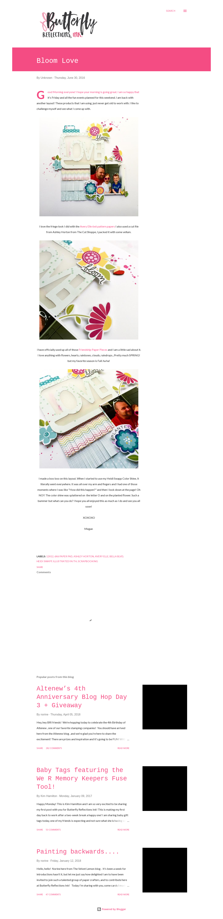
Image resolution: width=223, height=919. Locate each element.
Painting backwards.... (78, 851)
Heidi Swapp (44, 561)
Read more (123, 748)
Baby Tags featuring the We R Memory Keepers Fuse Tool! (82, 779)
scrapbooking (88, 561)
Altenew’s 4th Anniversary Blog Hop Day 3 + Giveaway (82, 697)
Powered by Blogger (111, 909)
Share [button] (40, 567)
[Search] (170, 11)
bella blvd (116, 556)
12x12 (49, 556)
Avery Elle (102, 556)
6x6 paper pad (63, 556)
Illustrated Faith (65, 561)
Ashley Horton (84, 556)
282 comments (54, 748)
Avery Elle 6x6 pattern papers (97, 226)
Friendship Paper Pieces (93, 349)
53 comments (53, 830)
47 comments (53, 894)
